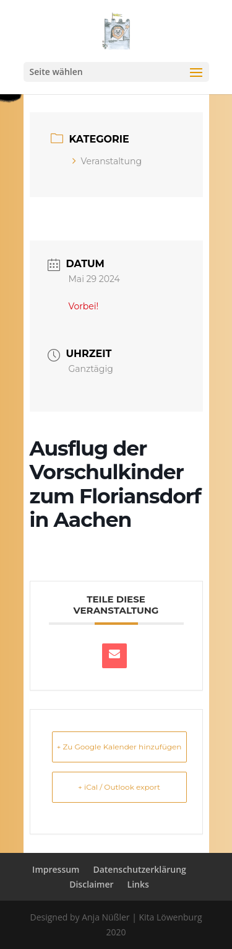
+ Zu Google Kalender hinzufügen (119, 746)
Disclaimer (91, 884)
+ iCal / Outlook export (119, 787)
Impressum (55, 869)
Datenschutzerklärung (139, 869)
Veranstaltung (107, 161)
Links (138, 884)
